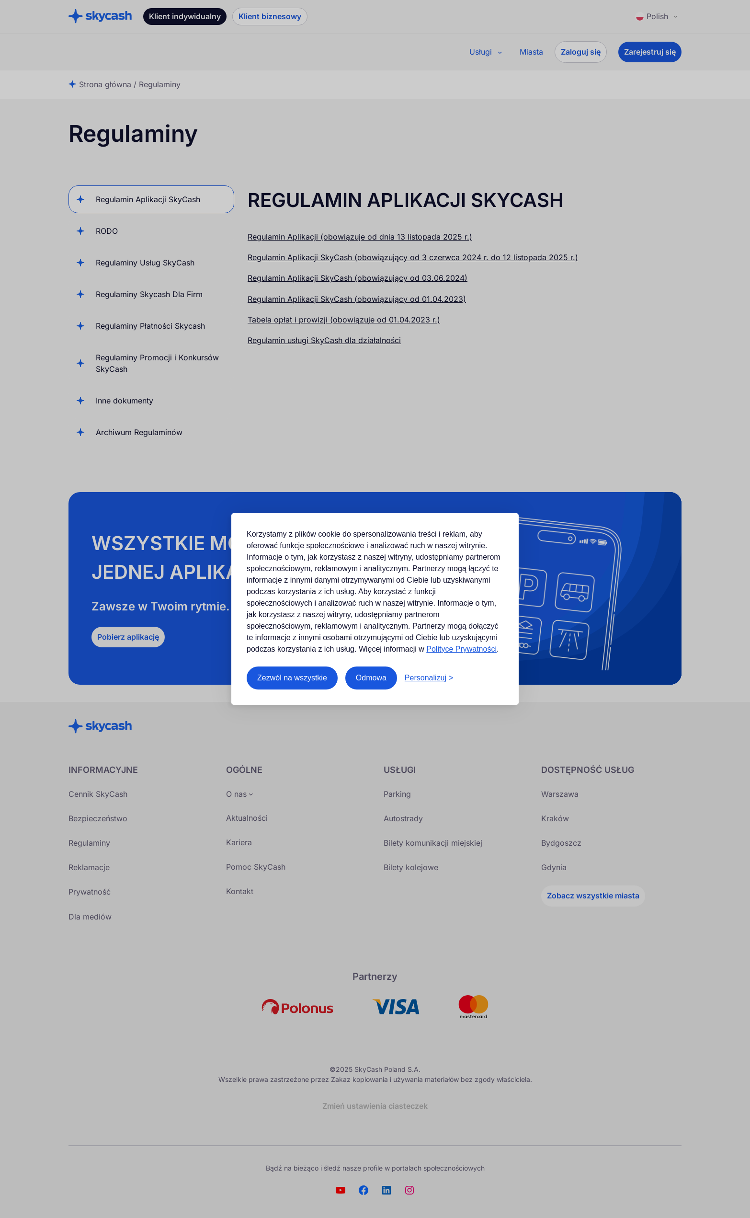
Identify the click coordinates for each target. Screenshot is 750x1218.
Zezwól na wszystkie (292, 678)
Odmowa (371, 678)
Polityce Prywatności (461, 649)
